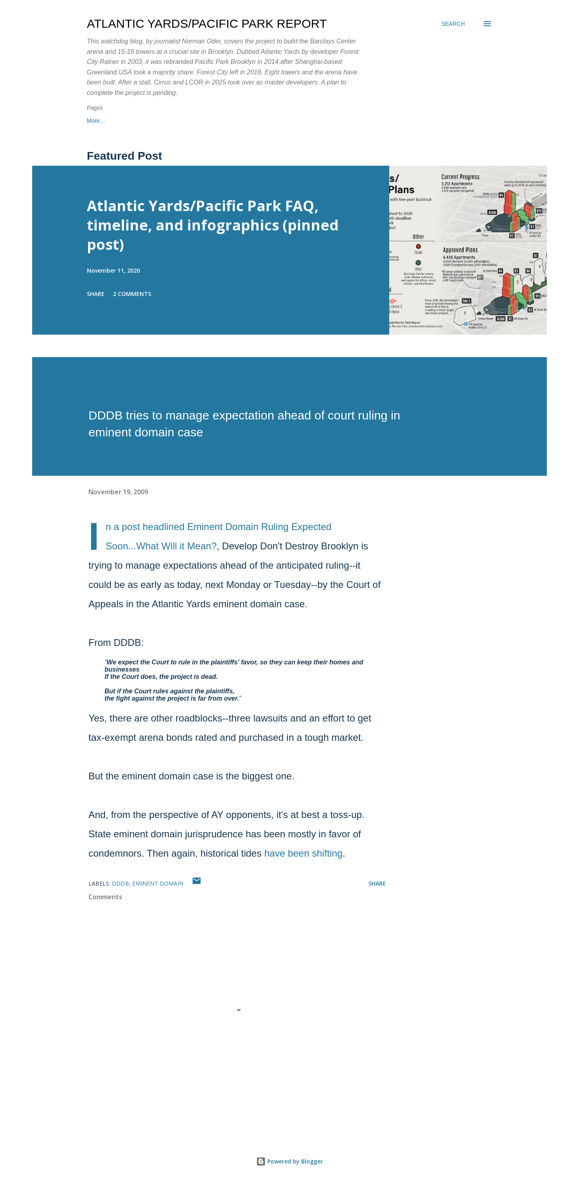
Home (94, 120)
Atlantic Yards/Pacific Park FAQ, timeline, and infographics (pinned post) (213, 225)
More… (310, 120)
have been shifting (303, 853)
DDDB (120, 883)
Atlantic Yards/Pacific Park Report (207, 23)
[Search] (453, 24)
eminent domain (157, 883)
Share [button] (96, 294)
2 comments (132, 294)
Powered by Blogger (289, 1161)
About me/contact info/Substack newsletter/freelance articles (201, 120)
